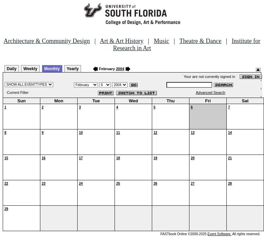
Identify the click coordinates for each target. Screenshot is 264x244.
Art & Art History (122, 41)
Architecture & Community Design (47, 41)
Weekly (30, 68)
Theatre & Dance (200, 41)
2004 (120, 69)
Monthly (52, 68)
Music (161, 41)
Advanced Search (210, 92)
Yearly (73, 68)
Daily (12, 68)
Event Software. (219, 234)
